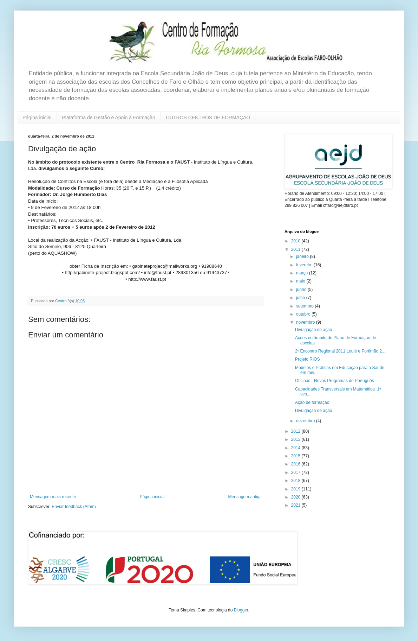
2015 (296, 455)
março (302, 273)
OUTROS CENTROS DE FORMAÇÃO (208, 117)
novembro (306, 322)
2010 (296, 241)
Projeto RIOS (307, 359)
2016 (296, 464)
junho (302, 289)
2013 (296, 439)
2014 (296, 447)
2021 (296, 505)
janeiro (303, 256)
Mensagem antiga (245, 496)
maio (301, 281)
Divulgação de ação (313, 329)
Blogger (241, 610)
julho (301, 297)
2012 (296, 431)
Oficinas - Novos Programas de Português (334, 380)
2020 (296, 497)
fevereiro (305, 264)
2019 (296, 489)
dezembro (306, 420)
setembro (305, 306)
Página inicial (37, 117)
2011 (296, 249)
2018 (296, 480)
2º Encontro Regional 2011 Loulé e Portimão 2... (340, 351)
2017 (296, 472)
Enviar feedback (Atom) (74, 506)
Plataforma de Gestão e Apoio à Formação (108, 117)
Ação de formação (312, 402)
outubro (304, 314)
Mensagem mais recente (53, 496)
